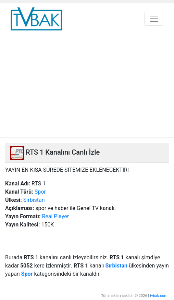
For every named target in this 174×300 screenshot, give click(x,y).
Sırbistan (34, 200)
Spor (40, 191)
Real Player (55, 216)
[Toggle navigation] (153, 19)
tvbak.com (158, 296)
